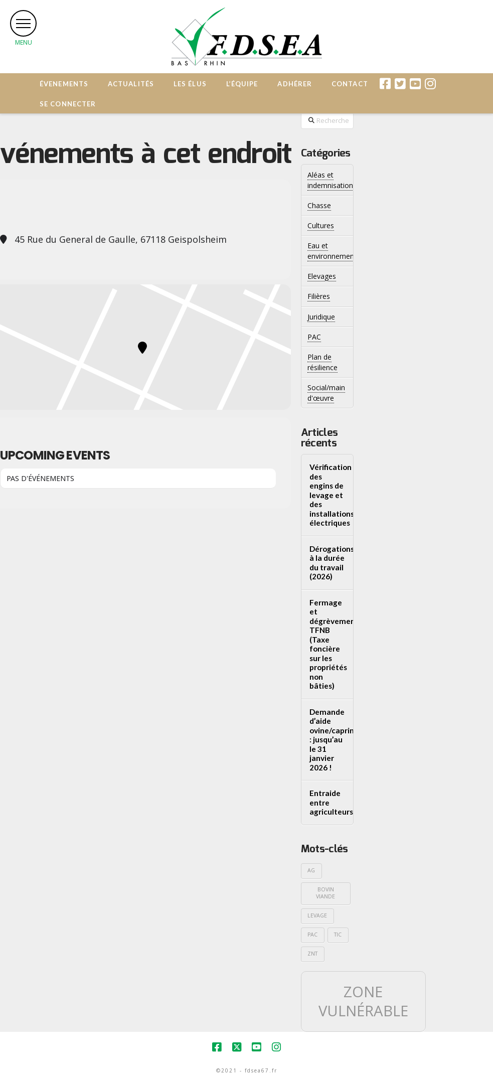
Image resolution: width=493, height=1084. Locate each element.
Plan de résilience (322, 362)
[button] (23, 23)
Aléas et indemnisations (332, 180)
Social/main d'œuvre (326, 393)
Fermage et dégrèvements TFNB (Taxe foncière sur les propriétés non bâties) (327, 644)
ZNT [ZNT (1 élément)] (312, 953)
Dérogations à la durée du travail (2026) (327, 562)
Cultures (320, 225)
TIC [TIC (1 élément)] (338, 934)
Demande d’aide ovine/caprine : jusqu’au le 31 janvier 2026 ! (327, 739)
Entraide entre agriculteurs (327, 802)
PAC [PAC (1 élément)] (312, 934)
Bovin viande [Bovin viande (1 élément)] (325, 893)
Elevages (321, 276)
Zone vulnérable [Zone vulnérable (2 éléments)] (363, 1001)
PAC (314, 337)
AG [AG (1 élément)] (311, 870)
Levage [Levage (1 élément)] (317, 915)
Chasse (319, 205)
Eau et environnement (332, 251)
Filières (318, 296)
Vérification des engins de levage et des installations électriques (327, 494)
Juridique (321, 317)
